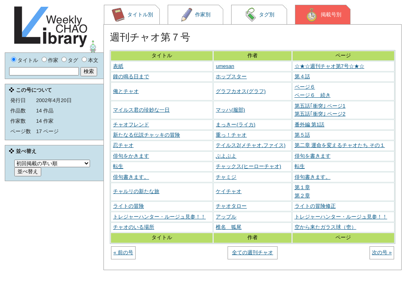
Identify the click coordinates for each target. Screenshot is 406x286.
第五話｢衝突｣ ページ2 (320, 114)
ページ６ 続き (313, 95)
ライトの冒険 (128, 206)
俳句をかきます (131, 156)
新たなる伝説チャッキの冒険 (146, 135)
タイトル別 (132, 15)
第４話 (302, 76)
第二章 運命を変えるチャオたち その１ (340, 145)
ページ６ (305, 87)
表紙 (118, 66)
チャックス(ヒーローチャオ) (248, 166)
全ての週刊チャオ (252, 252)
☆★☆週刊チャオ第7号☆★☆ (329, 66)
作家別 (195, 15)
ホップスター (231, 76)
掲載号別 (322, 15)
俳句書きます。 (131, 177)
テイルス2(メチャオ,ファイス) (250, 145)
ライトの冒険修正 (315, 206)
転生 (118, 166)
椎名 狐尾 (228, 227)
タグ (73, 60)
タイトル (27, 60)
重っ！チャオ (231, 135)
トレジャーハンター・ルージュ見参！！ (159, 217)
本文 (93, 60)
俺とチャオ (126, 91)
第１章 (302, 187)
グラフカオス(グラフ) (241, 91)
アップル (226, 217)
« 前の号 (123, 252)
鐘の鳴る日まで (131, 76)
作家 (53, 60)
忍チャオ (123, 145)
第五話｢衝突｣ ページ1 (320, 106)
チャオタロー (231, 206)
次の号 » (382, 252)
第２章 (302, 196)
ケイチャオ (228, 191)
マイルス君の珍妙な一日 (141, 110)
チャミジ (226, 177)
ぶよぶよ (226, 156)
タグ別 (259, 15)
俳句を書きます (313, 156)
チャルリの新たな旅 (136, 191)
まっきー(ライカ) (235, 125)
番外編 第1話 (310, 125)
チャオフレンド (131, 125)
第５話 (302, 135)
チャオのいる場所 (133, 227)
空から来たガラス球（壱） (325, 227)
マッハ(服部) (230, 110)
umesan (225, 66)
